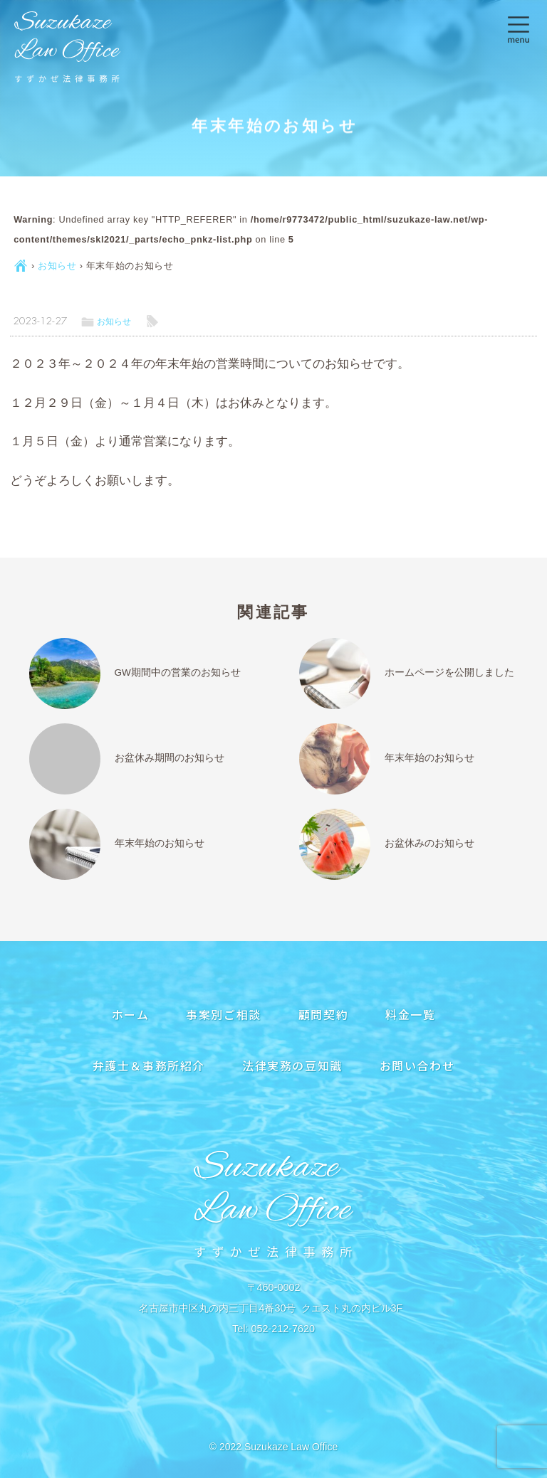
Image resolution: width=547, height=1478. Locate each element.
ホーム (131, 1014)
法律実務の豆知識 (292, 1065)
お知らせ (57, 265)
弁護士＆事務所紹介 (149, 1065)
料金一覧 (410, 1014)
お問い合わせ (417, 1065)
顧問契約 (323, 1014)
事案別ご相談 (223, 1014)
